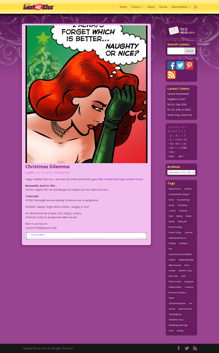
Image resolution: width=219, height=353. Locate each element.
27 (182, 147)
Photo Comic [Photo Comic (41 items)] (175, 281)
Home (123, 7)
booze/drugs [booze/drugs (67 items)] (183, 199)
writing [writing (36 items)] (180, 330)
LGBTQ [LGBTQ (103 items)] (172, 259)
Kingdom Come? (176, 99)
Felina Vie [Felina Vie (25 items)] (182, 221)
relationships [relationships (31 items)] (175, 287)
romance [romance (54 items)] (189, 287)
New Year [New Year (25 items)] (173, 276)
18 (177, 143)
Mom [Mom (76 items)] (186, 265)
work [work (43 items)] (171, 330)
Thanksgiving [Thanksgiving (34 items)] (175, 314)
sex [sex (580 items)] (190, 303)
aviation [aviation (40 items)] (188, 188)
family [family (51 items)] (172, 221)
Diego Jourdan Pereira (130, 179)
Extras (163, 7)
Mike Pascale (105, 179)
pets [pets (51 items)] (183, 276)
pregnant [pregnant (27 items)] (189, 281)
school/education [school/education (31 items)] (177, 303)
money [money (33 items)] (172, 270)
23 (171, 147)
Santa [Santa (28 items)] (171, 297)
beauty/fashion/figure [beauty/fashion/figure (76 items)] (179, 194)
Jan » (181, 156)
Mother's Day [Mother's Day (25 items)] (185, 270)
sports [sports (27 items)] (172, 308)
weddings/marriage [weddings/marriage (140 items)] (178, 325)
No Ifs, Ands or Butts (179, 109)
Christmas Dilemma (47, 166)
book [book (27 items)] (171, 199)
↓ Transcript (37, 235)
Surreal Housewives (178, 93)
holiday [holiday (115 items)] (172, 243)
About (151, 7)
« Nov (171, 156)
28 (185, 147)
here (105, 189)
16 (171, 143)
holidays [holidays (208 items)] (183, 243)
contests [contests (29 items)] (183, 210)
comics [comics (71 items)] (172, 210)
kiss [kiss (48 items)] (170, 248)
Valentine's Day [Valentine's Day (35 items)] (176, 319)
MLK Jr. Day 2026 (176, 104)
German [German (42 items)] (189, 232)
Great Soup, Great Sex (179, 114)
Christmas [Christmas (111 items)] (183, 205)
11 (177, 139)
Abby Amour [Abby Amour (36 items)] (175, 188)
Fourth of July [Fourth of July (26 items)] (175, 232)
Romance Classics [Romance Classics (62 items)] (177, 292)
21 (185, 143)
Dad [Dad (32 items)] (171, 216)
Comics (135, 7)
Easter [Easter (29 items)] (189, 216)
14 (185, 139)
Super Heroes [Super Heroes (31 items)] (185, 308)
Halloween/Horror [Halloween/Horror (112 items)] (177, 238)
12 (179, 139)
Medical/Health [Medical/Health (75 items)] (186, 259)
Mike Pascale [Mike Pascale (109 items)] (175, 265)
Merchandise (179, 7)
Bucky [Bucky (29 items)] (171, 205)
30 (171, 152)
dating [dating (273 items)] (179, 216)
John (31, 172)
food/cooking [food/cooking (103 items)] (175, 227)
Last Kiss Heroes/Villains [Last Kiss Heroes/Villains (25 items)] (180, 254)
